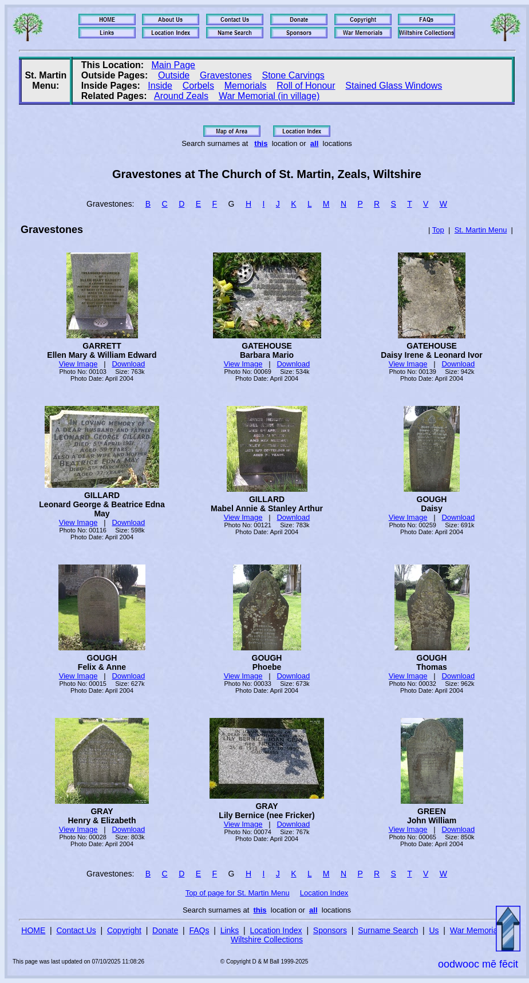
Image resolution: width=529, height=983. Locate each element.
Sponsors (330, 930)
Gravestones (226, 75)
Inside (160, 85)
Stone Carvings (293, 75)
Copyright (124, 930)
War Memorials (477, 930)
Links (229, 930)
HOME (33, 930)
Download (128, 364)
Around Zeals (181, 96)
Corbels (198, 85)
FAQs (199, 930)
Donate (165, 930)
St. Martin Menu (481, 230)
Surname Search (388, 930)
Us (434, 930)
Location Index (324, 893)
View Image (78, 364)
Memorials (245, 85)
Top (438, 230)
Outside (174, 75)
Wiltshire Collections (267, 939)
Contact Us (76, 930)
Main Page (173, 65)
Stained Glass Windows (393, 85)
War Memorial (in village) (269, 96)
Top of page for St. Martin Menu (237, 893)
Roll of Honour (306, 85)
